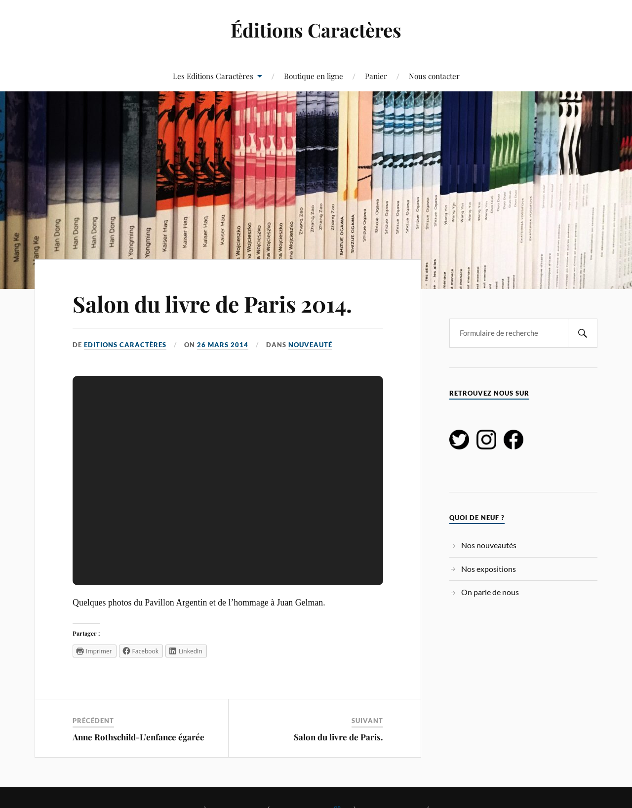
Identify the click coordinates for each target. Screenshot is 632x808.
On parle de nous (490, 592)
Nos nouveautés (488, 545)
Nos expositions (488, 568)
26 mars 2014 (222, 345)
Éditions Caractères (316, 29)
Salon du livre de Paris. (338, 736)
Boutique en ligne (313, 76)
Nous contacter (434, 76)
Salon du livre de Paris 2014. (212, 303)
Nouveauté (310, 345)
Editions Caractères (125, 345)
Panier (376, 76)
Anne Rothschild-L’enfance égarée (138, 736)
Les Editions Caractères (213, 76)
